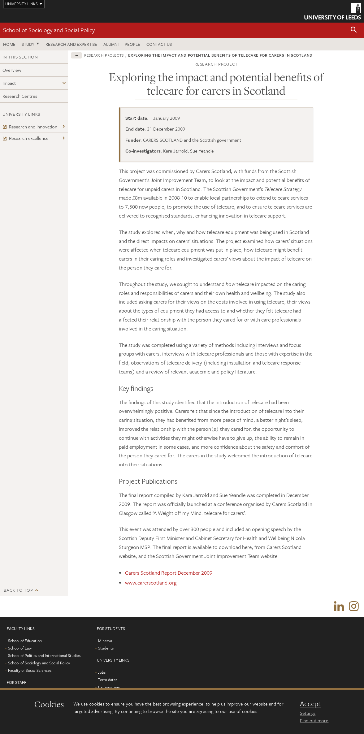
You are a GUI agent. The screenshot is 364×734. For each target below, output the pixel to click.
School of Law (20, 648)
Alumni (111, 44)
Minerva (105, 641)
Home (9, 44)
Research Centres (19, 96)
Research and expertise (71, 44)
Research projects (104, 55)
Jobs (102, 672)
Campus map (109, 687)
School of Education (25, 641)
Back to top (18, 590)
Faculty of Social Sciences (29, 670)
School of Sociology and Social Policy (49, 30)
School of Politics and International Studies (44, 656)
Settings (307, 713)
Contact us (159, 44)
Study (28, 44)
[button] (354, 30)
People (132, 44)
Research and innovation (29, 126)
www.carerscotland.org (150, 582)
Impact (9, 83)
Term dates (107, 680)
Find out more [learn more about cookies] (314, 720)
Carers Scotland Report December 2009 (168, 572)
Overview (11, 70)
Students (106, 648)
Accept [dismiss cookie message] (310, 703)
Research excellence (25, 138)
